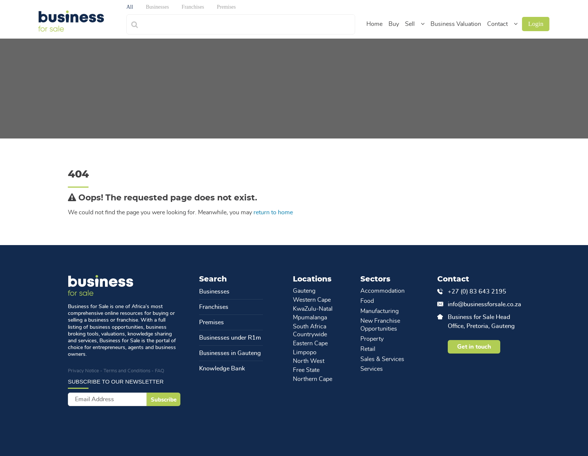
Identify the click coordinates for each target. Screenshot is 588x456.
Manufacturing (379, 311)
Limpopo (304, 352)
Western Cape (312, 300)
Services (371, 369)
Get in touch (474, 347)
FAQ (159, 371)
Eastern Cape (310, 343)
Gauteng (304, 291)
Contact (497, 24)
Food (367, 301)
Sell (410, 24)
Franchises (213, 307)
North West (308, 361)
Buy (393, 24)
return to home (273, 212)
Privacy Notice (83, 371)
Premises (211, 322)
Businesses (214, 292)
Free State (306, 370)
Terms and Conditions (127, 371)
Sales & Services (382, 359)
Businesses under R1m (230, 338)
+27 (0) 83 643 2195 (477, 292)
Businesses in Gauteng (230, 353)
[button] (422, 24)
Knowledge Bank (222, 369)
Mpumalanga (310, 318)
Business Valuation (455, 24)
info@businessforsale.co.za (484, 304)
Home (374, 24)
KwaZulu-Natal (313, 309)
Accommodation (382, 291)
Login (535, 23)
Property (372, 339)
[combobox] (249, 23)
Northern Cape (312, 379)
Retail (367, 349)
